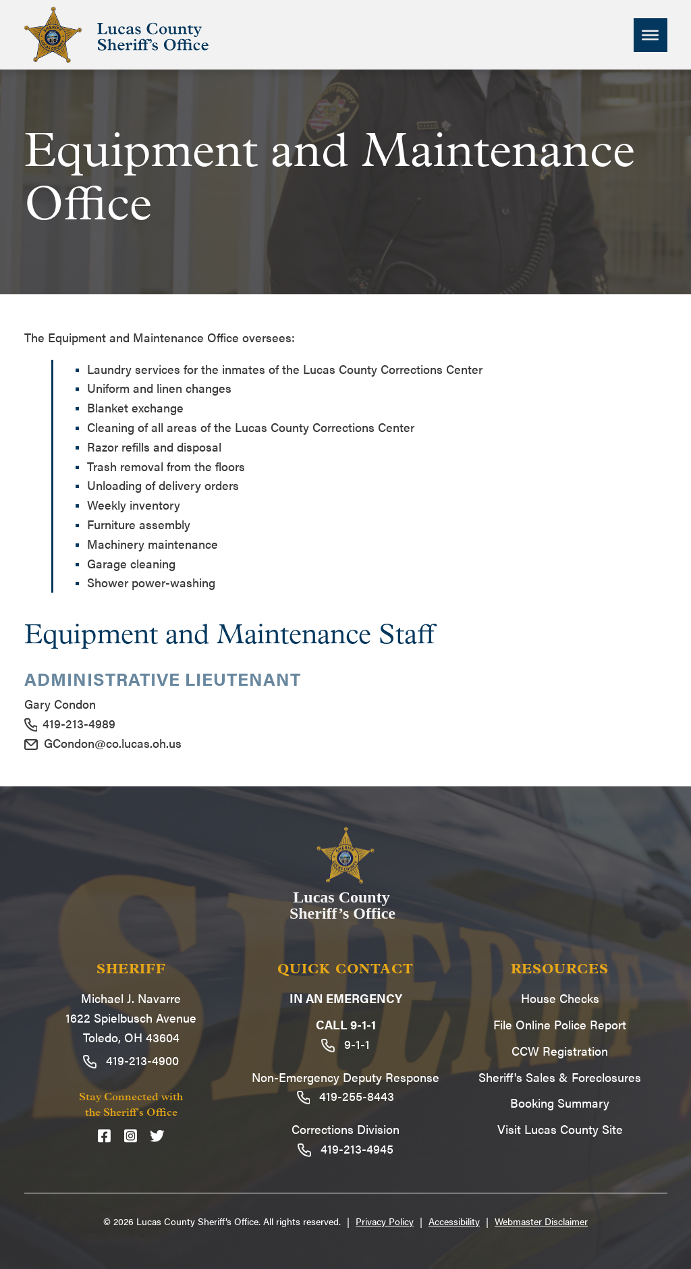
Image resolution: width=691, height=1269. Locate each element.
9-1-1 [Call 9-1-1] (345, 1043)
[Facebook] (104, 1136)
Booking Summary (559, 1102)
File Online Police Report (559, 1024)
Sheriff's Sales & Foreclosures (559, 1077)
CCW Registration (560, 1050)
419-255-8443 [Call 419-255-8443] (346, 1095)
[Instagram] (130, 1136)
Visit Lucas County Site (560, 1128)
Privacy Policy (385, 1221)
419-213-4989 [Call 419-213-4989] (70, 723)
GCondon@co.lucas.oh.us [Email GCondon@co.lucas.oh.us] (103, 742)
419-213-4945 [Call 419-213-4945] (345, 1148)
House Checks (560, 998)
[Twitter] (157, 1136)
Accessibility (454, 1221)
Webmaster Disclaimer (541, 1221)
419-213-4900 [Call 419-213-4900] (131, 1060)
